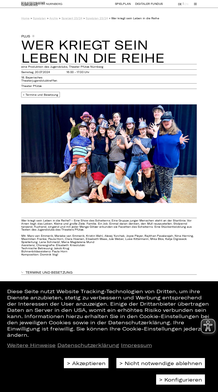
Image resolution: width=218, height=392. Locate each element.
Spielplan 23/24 (97, 18)
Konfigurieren (183, 379)
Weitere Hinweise (31, 345)
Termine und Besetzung (42, 94)
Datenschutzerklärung (88, 345)
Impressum (136, 345)
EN (186, 6)
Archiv (53, 18)
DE (180, 6)
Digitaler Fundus (149, 6)
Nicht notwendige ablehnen (163, 363)
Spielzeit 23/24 (72, 18)
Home (25, 18)
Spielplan (123, 6)
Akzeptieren (89, 363)
